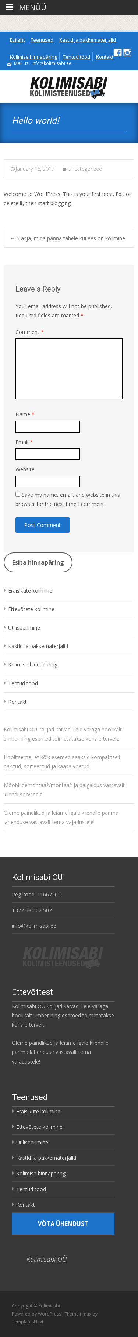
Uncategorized (85, 168)
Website (25, 469)
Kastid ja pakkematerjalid (87, 40)
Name (25, 414)
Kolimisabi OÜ (46, 1259)
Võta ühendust (63, 1224)
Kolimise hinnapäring (33, 57)
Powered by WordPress (37, 1314)
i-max (86, 1314)
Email (24, 441)
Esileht (17, 40)
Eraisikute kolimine (30, 590)
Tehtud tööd (76, 57)
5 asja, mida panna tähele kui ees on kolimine (67, 238)
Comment (29, 331)
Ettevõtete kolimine (31, 609)
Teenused (42, 40)
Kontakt (104, 57)
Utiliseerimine (24, 627)
